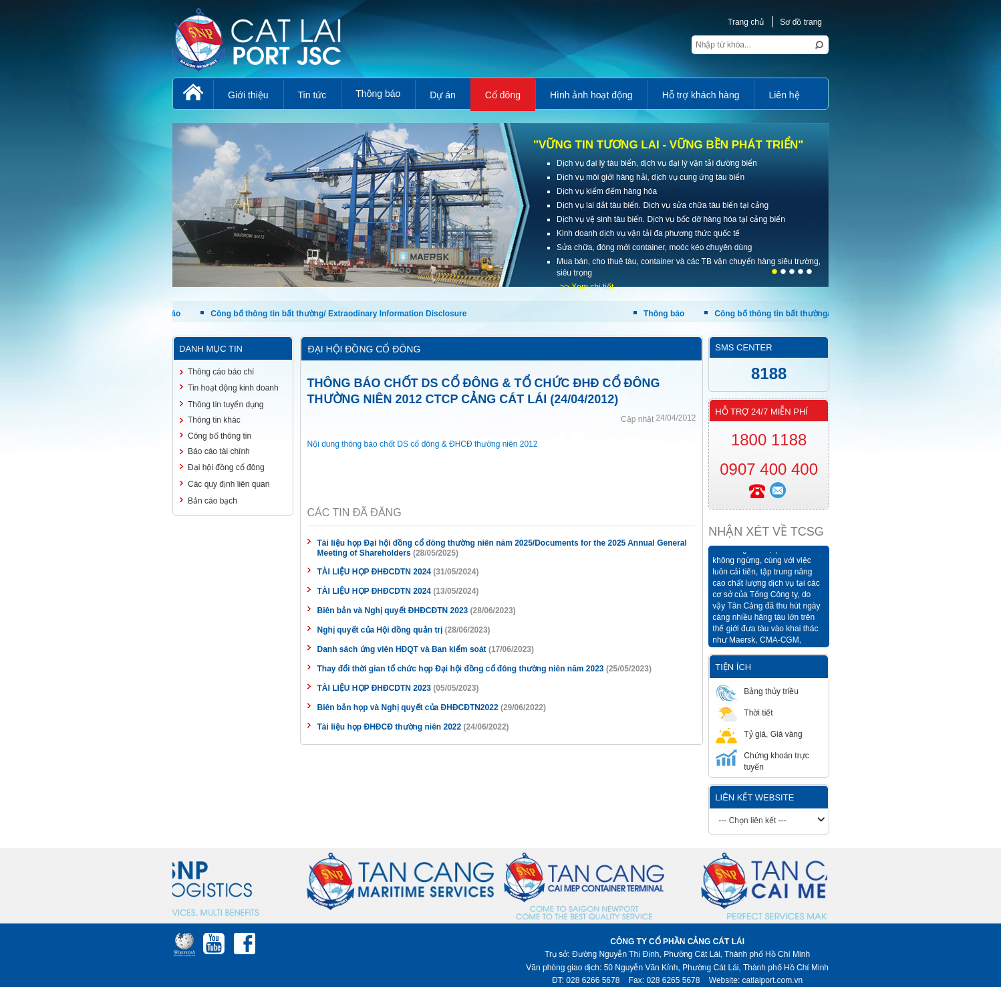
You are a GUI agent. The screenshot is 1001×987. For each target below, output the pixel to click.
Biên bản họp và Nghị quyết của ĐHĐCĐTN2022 (407, 707)
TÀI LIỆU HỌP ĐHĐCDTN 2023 (374, 688)
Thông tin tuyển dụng (225, 404)
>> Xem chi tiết (586, 287)
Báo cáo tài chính (219, 451)
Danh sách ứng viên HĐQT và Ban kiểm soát (401, 649)
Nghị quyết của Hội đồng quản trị (380, 630)
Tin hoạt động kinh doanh (233, 388)
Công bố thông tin (219, 436)
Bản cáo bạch (212, 501)
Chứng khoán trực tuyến (762, 761)
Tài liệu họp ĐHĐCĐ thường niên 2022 (389, 727)
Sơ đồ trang (801, 22)
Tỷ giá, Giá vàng (759, 734)
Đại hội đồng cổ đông (226, 467)
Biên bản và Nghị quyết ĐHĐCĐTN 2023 (392, 610)
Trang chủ (746, 22)
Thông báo (665, 313)
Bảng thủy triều (757, 691)
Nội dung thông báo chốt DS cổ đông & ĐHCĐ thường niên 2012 (422, 444)
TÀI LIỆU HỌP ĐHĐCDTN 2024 (374, 571)
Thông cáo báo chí (221, 371)
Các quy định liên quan (228, 484)
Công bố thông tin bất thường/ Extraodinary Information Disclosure (340, 313)
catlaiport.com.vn (772, 980)
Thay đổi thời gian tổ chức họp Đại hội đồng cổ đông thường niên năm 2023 (460, 668)
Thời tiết (744, 712)
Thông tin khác (214, 420)
